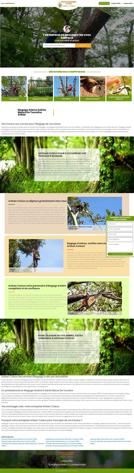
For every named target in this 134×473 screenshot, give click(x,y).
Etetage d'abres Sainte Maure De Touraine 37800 (63, 444)
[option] (14, 88)
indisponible (57, 464)
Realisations (104, 3)
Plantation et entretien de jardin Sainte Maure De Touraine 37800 (22, 445)
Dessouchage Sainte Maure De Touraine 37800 (18, 441)
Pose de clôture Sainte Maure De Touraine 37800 (19, 439)
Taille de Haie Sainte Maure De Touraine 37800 (62, 441)
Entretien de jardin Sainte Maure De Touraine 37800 (64, 446)
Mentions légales (73, 471)
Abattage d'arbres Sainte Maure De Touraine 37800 (64, 439)
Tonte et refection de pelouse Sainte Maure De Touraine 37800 (110, 442)
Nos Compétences (7, 3)
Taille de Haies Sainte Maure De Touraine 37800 (107, 439)
